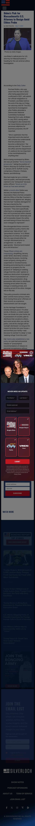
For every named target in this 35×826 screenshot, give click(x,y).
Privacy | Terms (17, 474)
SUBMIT (17, 461)
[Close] (31, 352)
